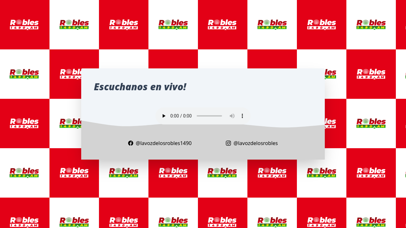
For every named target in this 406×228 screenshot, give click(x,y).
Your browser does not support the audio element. (203, 115)
